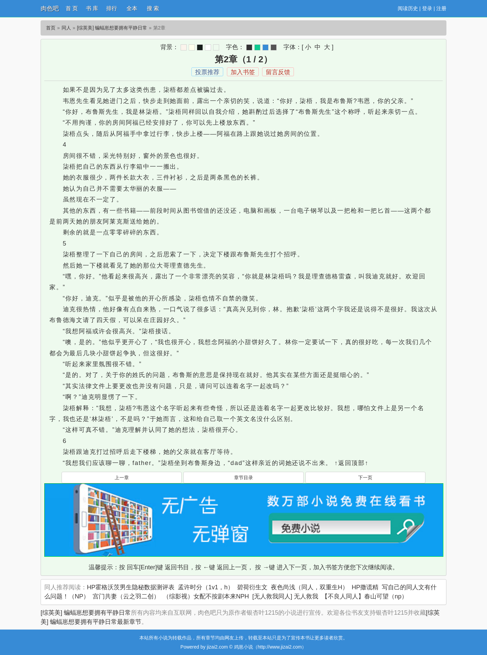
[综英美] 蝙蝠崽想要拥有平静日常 (112, 27)
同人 (66, 27)
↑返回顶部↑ (351, 463)
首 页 (72, 8)
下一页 (365, 477)
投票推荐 (207, 72)
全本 (131, 8)
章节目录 (243, 477)
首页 (50, 27)
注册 (441, 8)
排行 (111, 8)
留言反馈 (278, 72)
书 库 (92, 8)
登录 (427, 8)
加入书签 (243, 72)
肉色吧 (50, 8)
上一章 (122, 477)
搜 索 (153, 8)
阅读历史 (408, 8)
